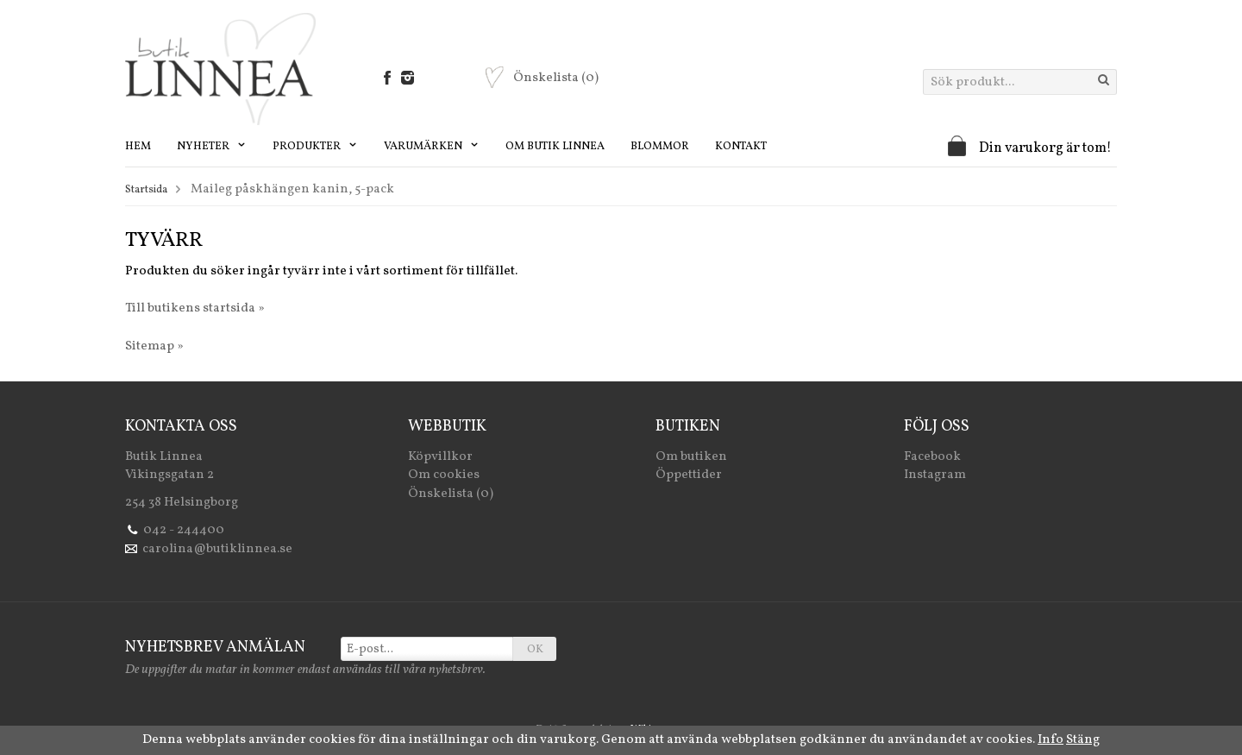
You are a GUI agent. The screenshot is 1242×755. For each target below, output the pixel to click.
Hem (138, 146)
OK (535, 649)
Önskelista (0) (450, 494)
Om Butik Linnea (555, 146)
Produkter (315, 146)
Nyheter (212, 146)
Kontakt (741, 146)
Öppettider (689, 475)
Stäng (1083, 740)
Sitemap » (154, 346)
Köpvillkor (440, 457)
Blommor (659, 146)
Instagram (935, 475)
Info (1050, 740)
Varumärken (432, 146)
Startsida (146, 190)
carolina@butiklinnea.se (217, 549)
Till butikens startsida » (195, 308)
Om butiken (691, 457)
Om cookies (444, 475)
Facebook (932, 457)
